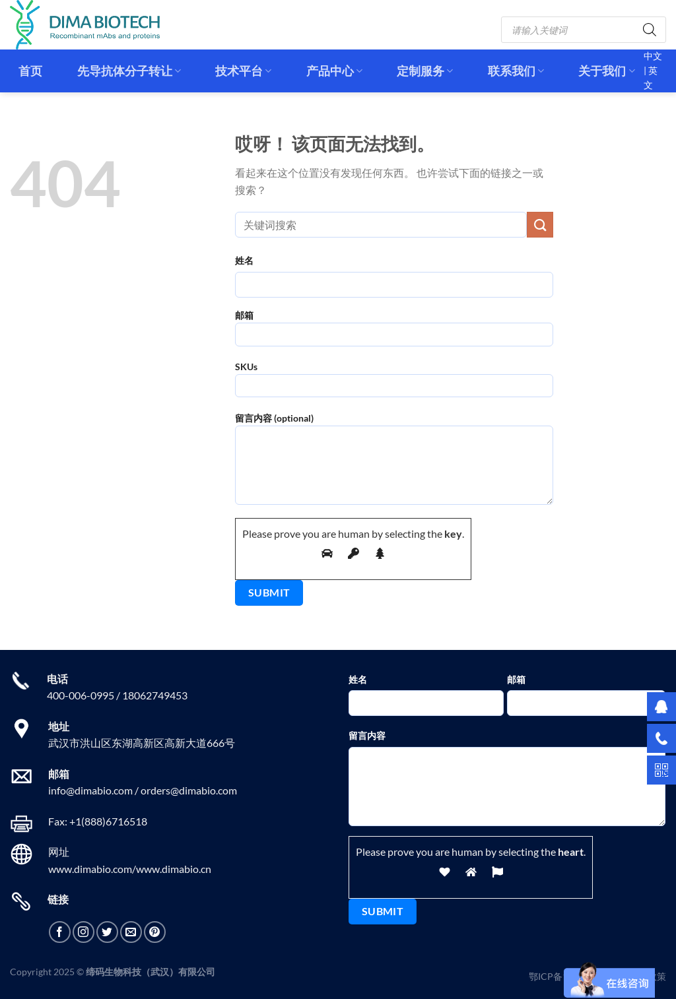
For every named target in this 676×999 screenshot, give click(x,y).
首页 (30, 71)
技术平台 (243, 71)
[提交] (540, 225)
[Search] (649, 29)
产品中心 (334, 71)
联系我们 (516, 71)
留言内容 (367, 735)
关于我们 (606, 71)
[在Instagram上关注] (83, 932)
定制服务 (425, 71)
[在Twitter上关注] (107, 932)
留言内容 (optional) (394, 463)
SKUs (394, 383)
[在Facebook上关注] (60, 932)
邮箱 (394, 332)
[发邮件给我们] (131, 932)
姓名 (244, 260)
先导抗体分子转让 (129, 71)
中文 (653, 56)
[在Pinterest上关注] (155, 932)
